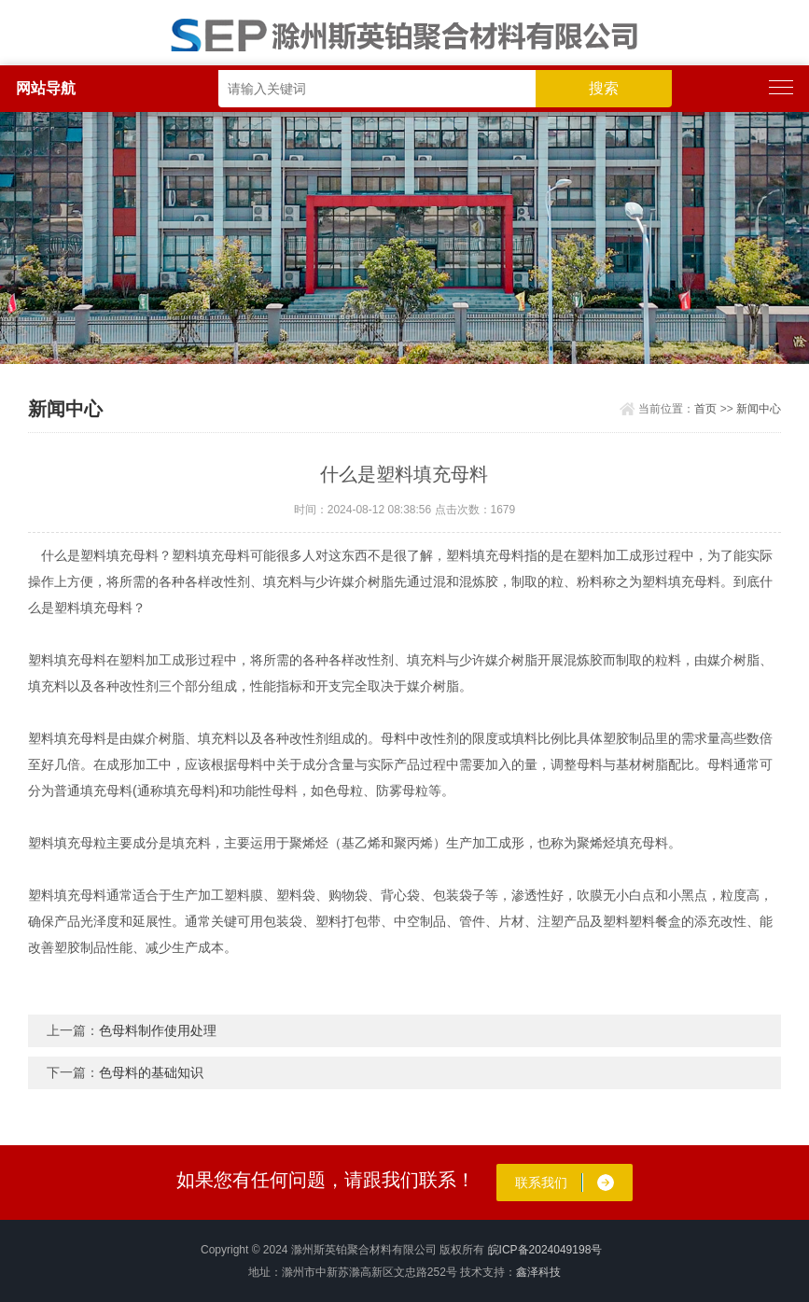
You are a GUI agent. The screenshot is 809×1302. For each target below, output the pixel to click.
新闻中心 (758, 408)
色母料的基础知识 (151, 1072)
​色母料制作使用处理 (157, 1030)
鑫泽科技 (538, 1272)
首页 (705, 408)
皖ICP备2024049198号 (545, 1249)
